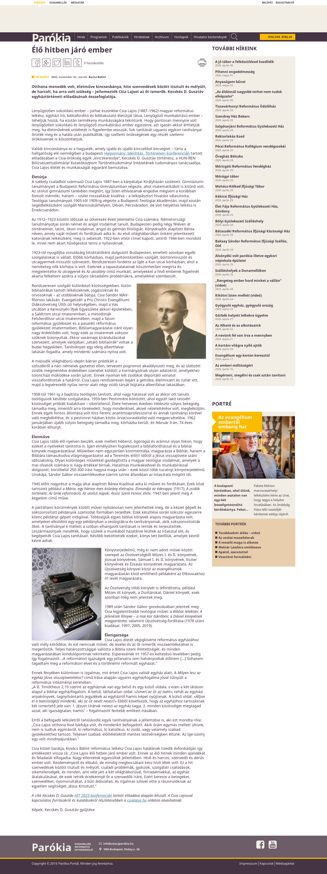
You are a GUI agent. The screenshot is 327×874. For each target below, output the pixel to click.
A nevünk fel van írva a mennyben (243, 335)
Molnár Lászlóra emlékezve (240, 547)
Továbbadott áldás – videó (239, 533)
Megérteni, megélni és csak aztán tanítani (250, 375)
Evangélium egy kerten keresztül (242, 355)
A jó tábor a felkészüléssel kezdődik (244, 61)
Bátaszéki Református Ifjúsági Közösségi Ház (252, 231)
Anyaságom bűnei (230, 81)
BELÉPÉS (267, 2)
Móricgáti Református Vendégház (243, 166)
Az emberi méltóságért (234, 365)
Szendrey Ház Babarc (232, 116)
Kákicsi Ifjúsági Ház (231, 196)
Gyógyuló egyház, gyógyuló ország (244, 305)
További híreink (234, 48)
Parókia (51, 37)
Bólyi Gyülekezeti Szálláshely (239, 221)
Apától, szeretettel (233, 552)
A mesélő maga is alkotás (238, 542)
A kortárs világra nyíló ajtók (238, 345)
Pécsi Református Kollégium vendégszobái (250, 146)
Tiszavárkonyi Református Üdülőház (245, 106)
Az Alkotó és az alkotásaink (238, 325)
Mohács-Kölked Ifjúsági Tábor (239, 186)
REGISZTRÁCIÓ (285, 2)
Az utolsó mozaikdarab (236, 537)
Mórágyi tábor (227, 176)
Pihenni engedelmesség (235, 71)
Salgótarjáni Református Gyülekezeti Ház (249, 126)
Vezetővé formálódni (235, 557)
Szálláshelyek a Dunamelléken (240, 270)
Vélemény (42, 77)
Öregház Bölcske (229, 156)
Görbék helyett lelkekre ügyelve (241, 315)
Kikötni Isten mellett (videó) (238, 295)
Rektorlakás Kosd (229, 136)
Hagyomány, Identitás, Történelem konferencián (147, 153)
